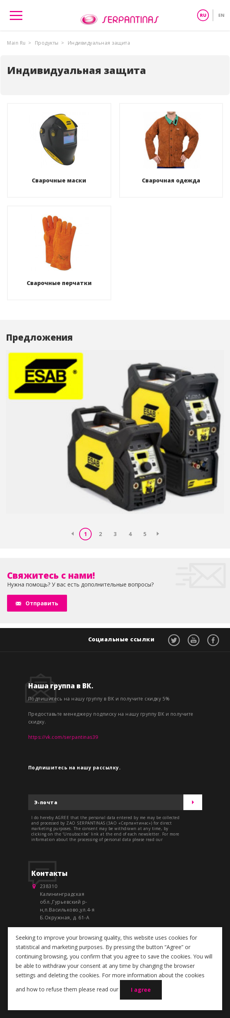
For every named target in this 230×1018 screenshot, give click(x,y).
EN (221, 15)
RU (203, 15)
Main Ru (16, 43)
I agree (141, 989)
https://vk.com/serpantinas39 (63, 737)
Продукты (47, 43)
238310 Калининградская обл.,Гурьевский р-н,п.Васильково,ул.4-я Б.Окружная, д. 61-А (67, 902)
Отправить (41, 603)
